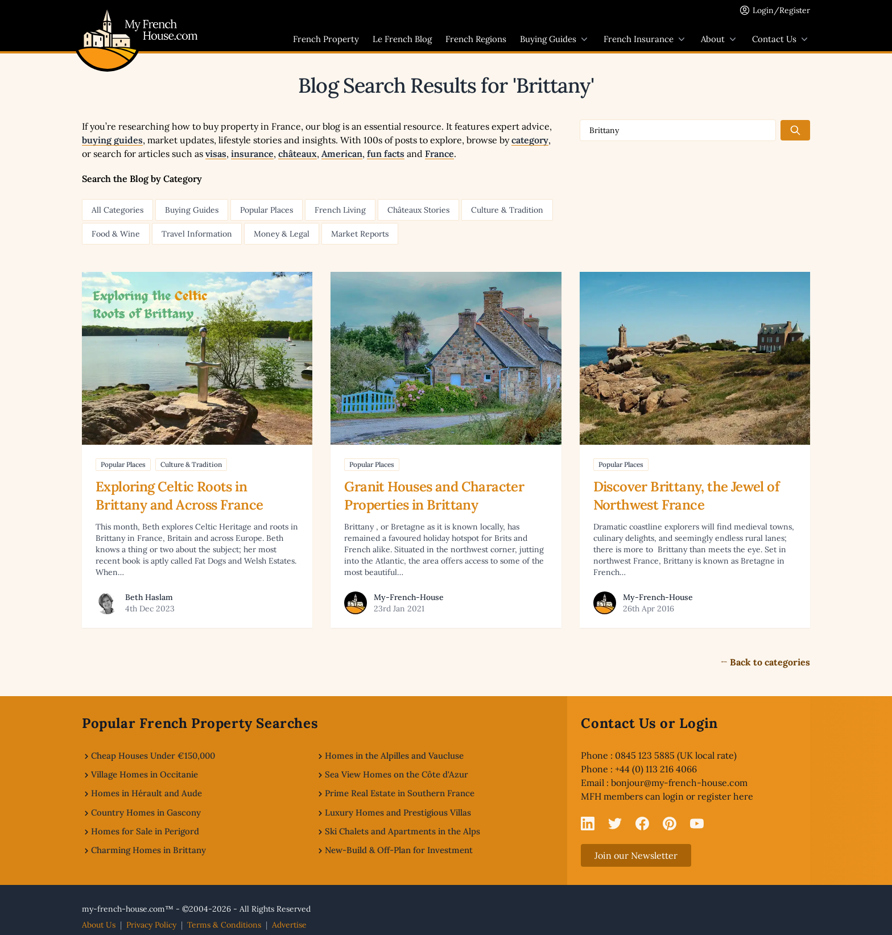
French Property (326, 39)
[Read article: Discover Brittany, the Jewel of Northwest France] (695, 450)
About (719, 39)
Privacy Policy (151, 925)
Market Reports (360, 234)
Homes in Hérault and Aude (146, 793)
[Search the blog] (795, 130)
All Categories (117, 210)
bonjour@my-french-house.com (679, 782)
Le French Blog (402, 39)
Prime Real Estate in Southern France (399, 793)
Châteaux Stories (418, 210)
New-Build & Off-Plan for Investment (399, 850)
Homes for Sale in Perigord (145, 831)
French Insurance (645, 39)
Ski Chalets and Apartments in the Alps (402, 831)
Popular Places (266, 210)
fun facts (385, 153)
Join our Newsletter (636, 855)
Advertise (289, 925)
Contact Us (781, 39)
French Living (340, 210)
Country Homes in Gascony (146, 812)
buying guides (112, 140)
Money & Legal (281, 234)
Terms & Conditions (224, 925)
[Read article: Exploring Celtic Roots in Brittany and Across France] (197, 450)
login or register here (708, 796)
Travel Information (197, 234)
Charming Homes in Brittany (148, 850)
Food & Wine (116, 234)
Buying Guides (555, 39)
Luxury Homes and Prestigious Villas (398, 812)
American (341, 153)
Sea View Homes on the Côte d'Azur (396, 774)
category (529, 140)
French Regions (475, 39)
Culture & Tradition (507, 210)
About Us (98, 925)
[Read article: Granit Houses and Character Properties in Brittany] (446, 450)
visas (215, 153)
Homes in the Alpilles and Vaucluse (394, 755)
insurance (252, 153)
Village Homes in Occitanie (144, 774)
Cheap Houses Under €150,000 (153, 755)
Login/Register (781, 10)
